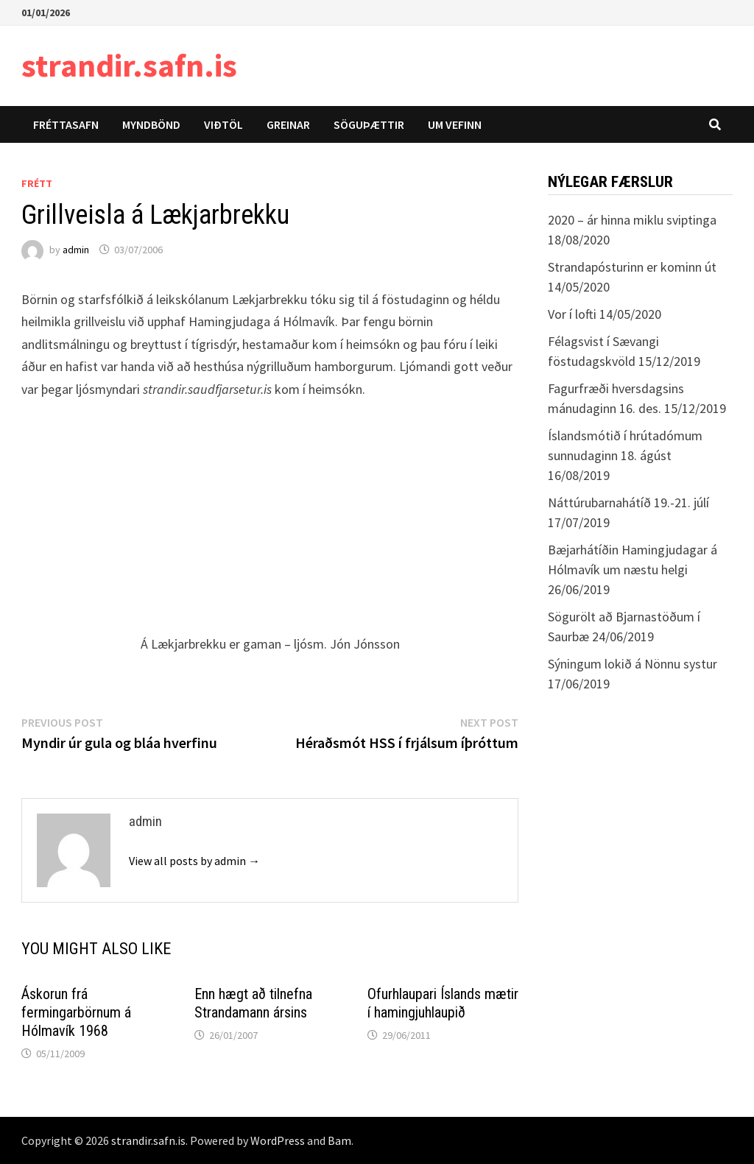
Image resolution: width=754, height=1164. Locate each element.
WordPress (277, 1140)
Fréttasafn (66, 124)
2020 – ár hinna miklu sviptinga (632, 219)
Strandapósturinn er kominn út (632, 266)
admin (76, 249)
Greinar (288, 124)
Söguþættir (369, 124)
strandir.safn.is (129, 65)
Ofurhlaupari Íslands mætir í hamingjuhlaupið (442, 1003)
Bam (339, 1140)
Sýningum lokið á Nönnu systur (632, 663)
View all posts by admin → (194, 860)
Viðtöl (223, 124)
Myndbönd (151, 124)
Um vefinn (455, 124)
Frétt (36, 183)
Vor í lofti (572, 314)
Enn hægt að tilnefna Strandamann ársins (253, 1003)
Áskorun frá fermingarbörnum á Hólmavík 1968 (76, 1012)
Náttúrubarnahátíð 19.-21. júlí (628, 502)
